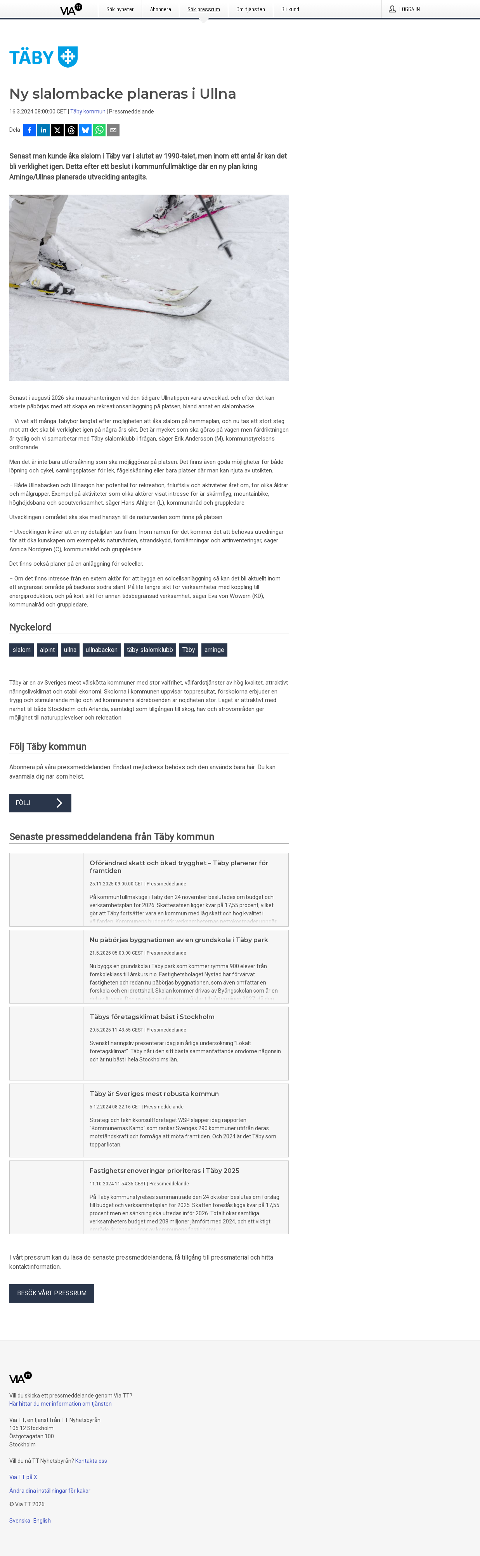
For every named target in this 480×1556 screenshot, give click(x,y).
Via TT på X (23, 1477)
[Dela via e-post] (113, 131)
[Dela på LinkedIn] (43, 131)
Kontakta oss (91, 1461)
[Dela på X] (57, 131)
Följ (40, 803)
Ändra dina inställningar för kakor (49, 1491)
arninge (214, 649)
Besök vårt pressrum (52, 1293)
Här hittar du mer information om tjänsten (60, 1404)
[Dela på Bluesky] (85, 131)
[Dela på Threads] (71, 131)
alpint (47, 649)
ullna (70, 649)
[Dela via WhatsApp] (99, 131)
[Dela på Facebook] (29, 131)
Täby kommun (88, 111)
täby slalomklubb (150, 649)
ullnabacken (102, 649)
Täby (188, 649)
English (42, 1521)
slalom (21, 649)
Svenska (19, 1521)
